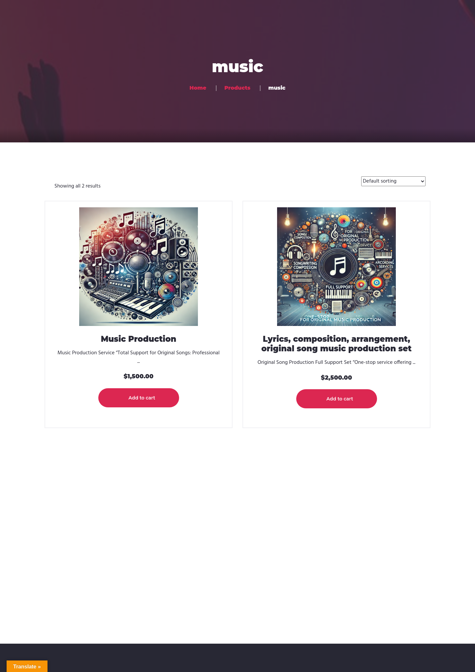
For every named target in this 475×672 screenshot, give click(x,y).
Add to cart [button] (142, 398)
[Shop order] (393, 181)
